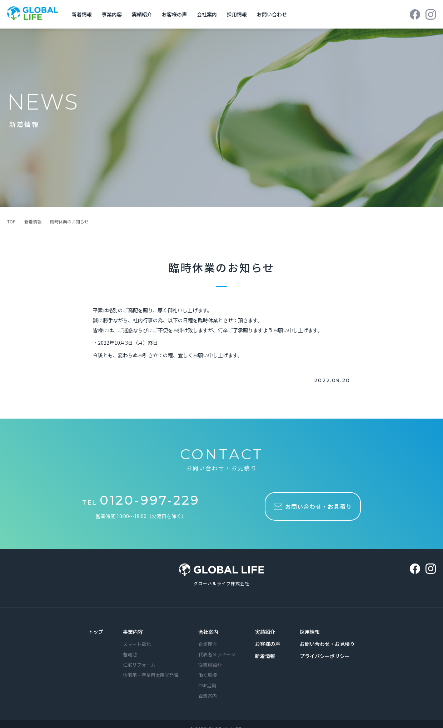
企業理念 (207, 643)
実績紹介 (265, 631)
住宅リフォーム (139, 664)
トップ (95, 631)
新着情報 (32, 220)
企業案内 (207, 695)
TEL (142, 501)
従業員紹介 (210, 664)
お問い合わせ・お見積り (327, 643)
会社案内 (208, 631)
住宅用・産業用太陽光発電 (151, 674)
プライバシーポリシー (325, 655)
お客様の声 (267, 643)
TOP (11, 220)
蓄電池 (130, 653)
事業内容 (133, 631)
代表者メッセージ (216, 653)
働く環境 (207, 674)
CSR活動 (207, 684)
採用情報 (310, 631)
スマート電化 (137, 643)
